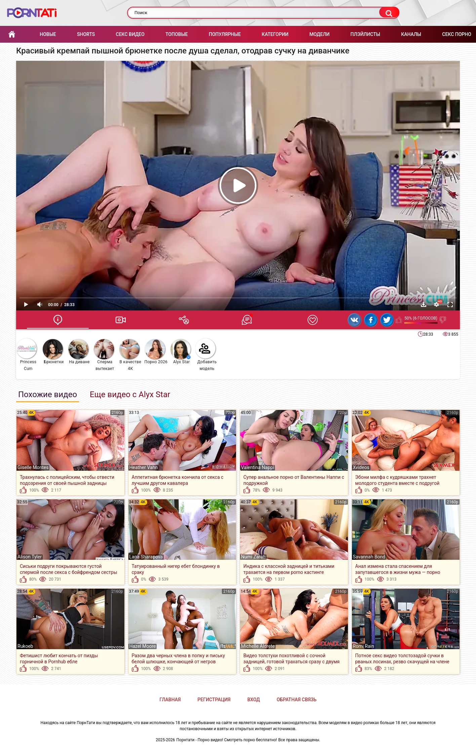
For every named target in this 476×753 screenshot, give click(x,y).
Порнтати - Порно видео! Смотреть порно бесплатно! (226, 740)
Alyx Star (180, 351)
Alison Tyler (29, 556)
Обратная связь (296, 699)
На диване (79, 351)
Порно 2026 (155, 351)
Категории (275, 34)
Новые (48, 34)
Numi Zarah (253, 556)
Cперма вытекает (104, 355)
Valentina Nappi (257, 467)
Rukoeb (25, 646)
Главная (11, 34)
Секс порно (456, 34)
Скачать (423, 304)
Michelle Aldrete (258, 646)
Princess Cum (26, 354)
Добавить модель (206, 354)
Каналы (411, 34)
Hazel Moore (142, 646)
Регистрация (214, 699)
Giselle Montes (32, 467)
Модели (319, 34)
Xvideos (361, 467)
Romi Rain (363, 646)
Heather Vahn (143, 467)
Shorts (86, 34)
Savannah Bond (369, 556)
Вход (253, 699)
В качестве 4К (130, 355)
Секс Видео (130, 34)
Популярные (225, 34)
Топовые (176, 34)
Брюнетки (53, 351)
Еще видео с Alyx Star (130, 394)
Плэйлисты (365, 34)
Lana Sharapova (146, 556)
